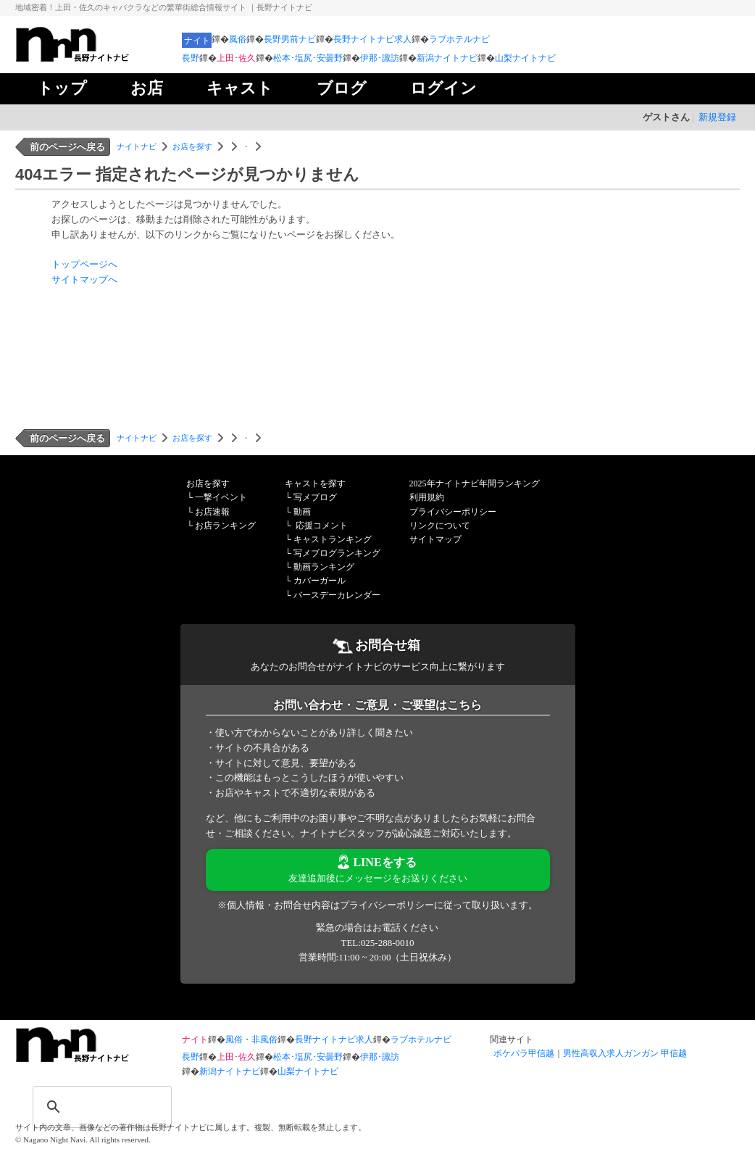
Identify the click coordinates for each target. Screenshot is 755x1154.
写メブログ (315, 497)
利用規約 (426, 497)
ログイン (443, 88)
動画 (302, 512)
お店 (146, 88)
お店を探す (192, 146)
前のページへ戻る (67, 146)
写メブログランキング (336, 553)
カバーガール (319, 581)
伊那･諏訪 (379, 58)
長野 (190, 58)
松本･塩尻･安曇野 (308, 58)
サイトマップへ (84, 279)
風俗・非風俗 (251, 1039)
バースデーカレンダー (336, 595)
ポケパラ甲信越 (523, 1053)
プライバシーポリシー (452, 512)
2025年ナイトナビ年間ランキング (474, 483)
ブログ (342, 88)
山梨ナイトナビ (525, 58)
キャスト (240, 88)
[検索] (83, 1097)
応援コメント (322, 525)
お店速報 (212, 512)
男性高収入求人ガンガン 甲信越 (625, 1053)
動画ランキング (323, 567)
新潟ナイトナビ (447, 58)
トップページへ (84, 264)
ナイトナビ (137, 146)
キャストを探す (315, 483)
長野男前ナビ (290, 39)
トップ (62, 88)
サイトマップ (435, 539)
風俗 (237, 39)
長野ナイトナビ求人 (372, 39)
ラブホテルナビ (459, 39)
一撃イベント (221, 497)
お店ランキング (225, 525)
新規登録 (717, 117)
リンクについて (439, 525)
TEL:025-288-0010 (377, 942)
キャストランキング (332, 539)
